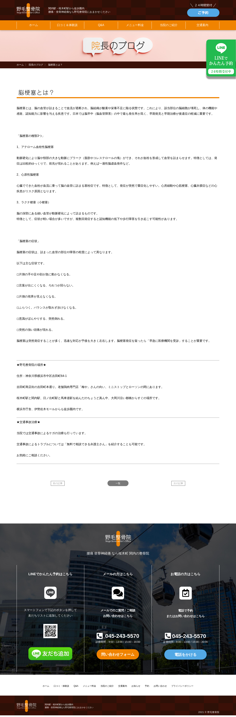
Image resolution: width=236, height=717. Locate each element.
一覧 (118, 484)
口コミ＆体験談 (67, 26)
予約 (147, 687)
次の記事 (178, 484)
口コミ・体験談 (61, 687)
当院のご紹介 (169, 26)
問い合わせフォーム (117, 656)
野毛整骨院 (213, 714)
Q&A (101, 26)
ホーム (33, 26)
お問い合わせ (160, 687)
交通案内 (202, 26)
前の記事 (58, 484)
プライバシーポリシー (182, 687)
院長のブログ (36, 66)
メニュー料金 (135, 26)
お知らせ (135, 687)
